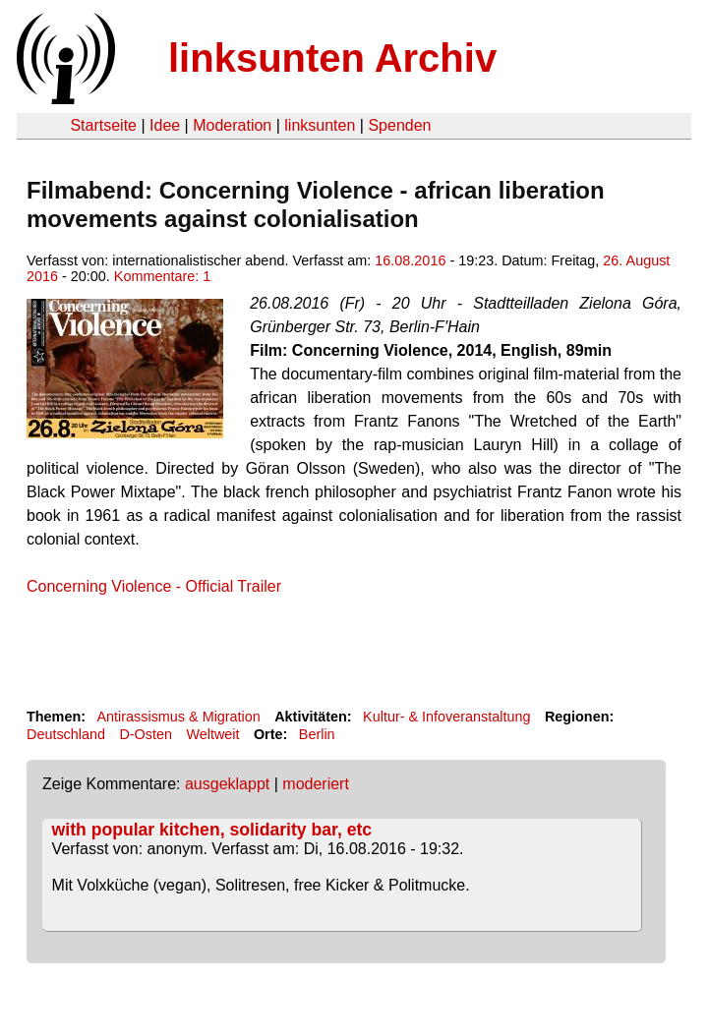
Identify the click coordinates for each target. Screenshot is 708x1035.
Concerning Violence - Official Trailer (154, 586)
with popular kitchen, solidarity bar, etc (212, 829)
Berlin (317, 734)
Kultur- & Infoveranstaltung (446, 716)
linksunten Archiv (332, 58)
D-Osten (145, 734)
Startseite (103, 125)
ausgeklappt (227, 784)
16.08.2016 (410, 260)
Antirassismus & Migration (178, 716)
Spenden (399, 125)
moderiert (315, 784)
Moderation (232, 125)
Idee (164, 125)
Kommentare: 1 (162, 276)
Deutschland (66, 734)
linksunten (319, 125)
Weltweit (212, 734)
